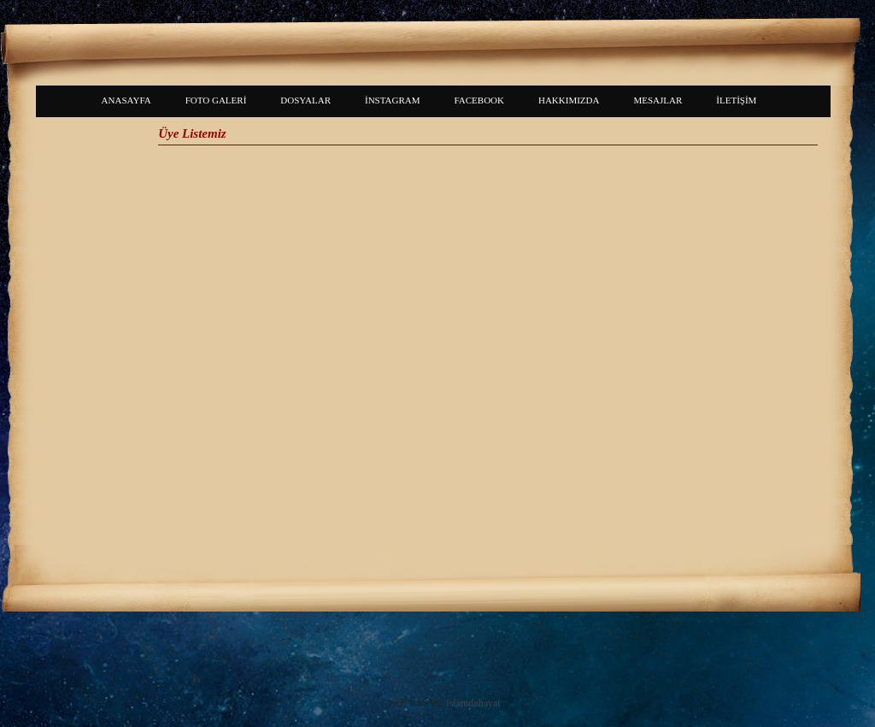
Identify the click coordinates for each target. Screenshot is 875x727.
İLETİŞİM (736, 100)
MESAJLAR (657, 100)
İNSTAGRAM (392, 100)
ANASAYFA (126, 100)
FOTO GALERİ (216, 100)
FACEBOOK (479, 100)
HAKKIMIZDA (569, 100)
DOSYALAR (305, 100)
